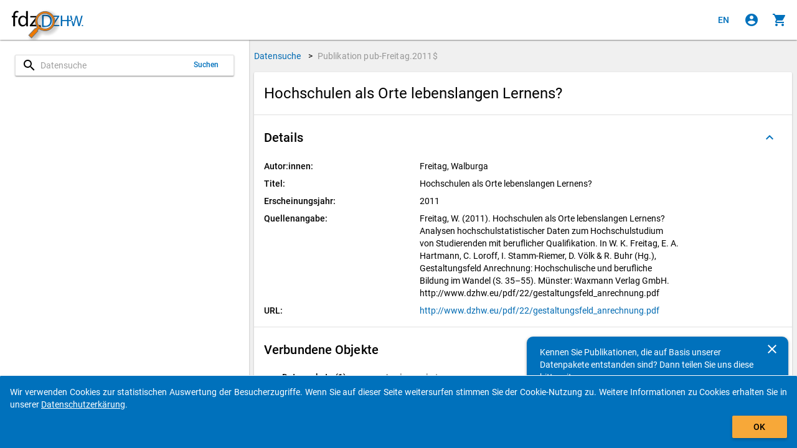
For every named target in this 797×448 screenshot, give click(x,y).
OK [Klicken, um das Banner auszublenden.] (759, 427)
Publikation (378, 56)
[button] (523, 137)
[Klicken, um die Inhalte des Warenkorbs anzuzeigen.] (779, 19)
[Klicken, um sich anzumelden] (751, 19)
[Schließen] (772, 349)
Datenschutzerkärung (83, 404)
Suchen (206, 64)
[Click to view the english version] (723, 19)
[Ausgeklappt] (769, 137)
